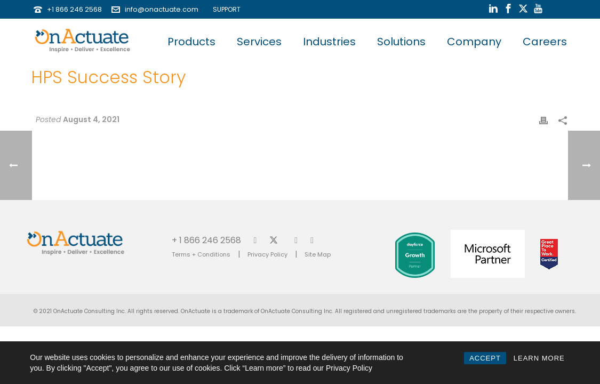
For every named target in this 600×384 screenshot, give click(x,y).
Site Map (318, 254)
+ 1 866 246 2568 (206, 239)
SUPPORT (224, 9)
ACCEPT (485, 358)
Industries (329, 41)
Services (259, 41)
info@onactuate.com (161, 9)
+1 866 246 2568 (74, 9)
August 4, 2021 (91, 119)
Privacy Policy (267, 254)
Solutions (401, 41)
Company (474, 41)
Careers (545, 41)
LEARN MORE (539, 358)
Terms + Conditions (201, 254)
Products (191, 41)
